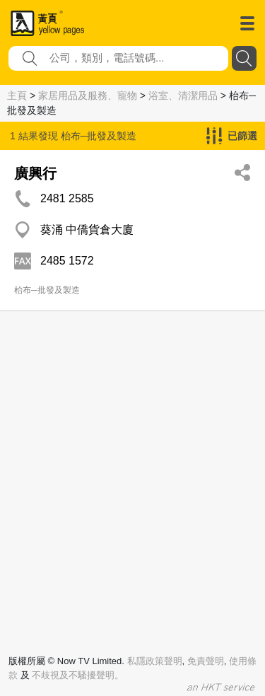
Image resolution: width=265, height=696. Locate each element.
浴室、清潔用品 (183, 95)
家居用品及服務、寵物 (87, 95)
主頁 (17, 95)
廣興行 (35, 173)
